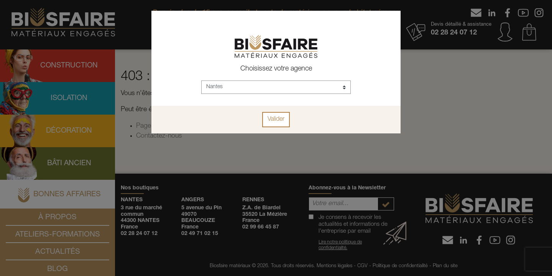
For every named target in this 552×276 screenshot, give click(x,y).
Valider (276, 120)
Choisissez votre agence (276, 69)
